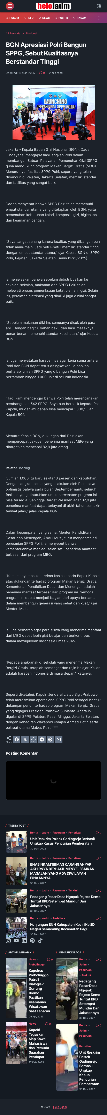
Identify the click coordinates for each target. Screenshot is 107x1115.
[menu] (10, 6)
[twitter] (25, 739)
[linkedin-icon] (24, 941)
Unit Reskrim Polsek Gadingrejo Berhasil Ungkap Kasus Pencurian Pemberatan (62, 841)
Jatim (45, 832)
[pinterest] (50, 739)
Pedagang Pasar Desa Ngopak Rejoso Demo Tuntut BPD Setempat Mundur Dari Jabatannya (65, 901)
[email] (58, 739)
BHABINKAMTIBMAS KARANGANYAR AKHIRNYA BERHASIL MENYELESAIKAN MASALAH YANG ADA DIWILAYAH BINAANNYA (62, 871)
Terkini (73, 890)
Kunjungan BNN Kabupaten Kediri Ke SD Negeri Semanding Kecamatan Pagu (62, 926)
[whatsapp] (33, 739)
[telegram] (42, 739)
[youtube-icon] (16, 941)
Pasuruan (59, 832)
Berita (34, 832)
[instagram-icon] (8, 941)
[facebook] (16, 739)
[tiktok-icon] (40, 941)
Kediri (45, 918)
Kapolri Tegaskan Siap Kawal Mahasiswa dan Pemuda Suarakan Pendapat (39, 1043)
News (32, 959)
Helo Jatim (60, 1106)
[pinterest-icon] (32, 941)
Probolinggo (37, 964)
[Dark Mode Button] (98, 6)
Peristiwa (74, 832)
